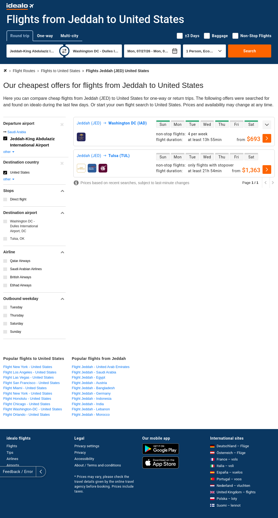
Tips (10, 452)
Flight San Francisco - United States (31, 383)
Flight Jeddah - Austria (89, 383)
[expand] (267, 124)
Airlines (12, 459)
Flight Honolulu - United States (27, 399)
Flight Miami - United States (25, 388)
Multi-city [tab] (69, 36)
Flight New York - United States (27, 367)
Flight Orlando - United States (26, 415)
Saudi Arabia (16, 132)
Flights (12, 446)
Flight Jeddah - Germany (91, 393)
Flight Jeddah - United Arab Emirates (100, 367)
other (9, 152)
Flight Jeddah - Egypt (88, 377)
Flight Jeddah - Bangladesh (93, 388)
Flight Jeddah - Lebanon (91, 409)
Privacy (80, 452)
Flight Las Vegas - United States (28, 377)
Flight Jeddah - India (88, 404)
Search (249, 51)
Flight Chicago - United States (26, 404)
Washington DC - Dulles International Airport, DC (24, 226)
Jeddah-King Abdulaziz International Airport (32, 141)
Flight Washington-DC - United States (32, 409)
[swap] (64, 51)
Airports (13, 465)
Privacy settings (86, 446)
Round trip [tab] (19, 36)
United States (20, 172)
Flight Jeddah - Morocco (91, 415)
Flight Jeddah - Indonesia (92, 399)
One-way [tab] (45, 36)
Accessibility (84, 459)
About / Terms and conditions (97, 465)
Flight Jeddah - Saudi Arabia (94, 372)
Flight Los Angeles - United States (29, 372)
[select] (267, 138)
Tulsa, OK (17, 239)
